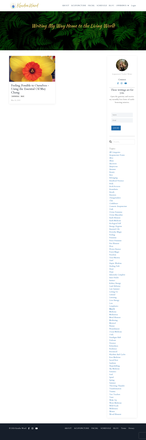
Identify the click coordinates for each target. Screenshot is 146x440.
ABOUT (65, 5)
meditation (113, 318)
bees (111, 175)
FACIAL (91, 5)
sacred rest (113, 365)
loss (111, 307)
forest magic (114, 254)
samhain (112, 368)
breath (111, 193)
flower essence (115, 251)
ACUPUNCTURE (78, 5)
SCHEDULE (102, 5)
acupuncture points (117, 155)
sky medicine (114, 374)
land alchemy (115, 289)
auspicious (113, 166)
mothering (113, 324)
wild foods (114, 412)
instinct (112, 283)
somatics (112, 377)
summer (112, 388)
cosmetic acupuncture (118, 207)
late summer (114, 292)
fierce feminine (115, 242)
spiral (111, 383)
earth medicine (15, 97)
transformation (115, 394)
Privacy (131, 435)
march (22, 97)
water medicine (115, 409)
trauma (112, 397)
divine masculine (116, 216)
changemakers (115, 199)
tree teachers (114, 400)
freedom (112, 257)
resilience (113, 353)
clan (111, 202)
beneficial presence (116, 181)
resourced (113, 356)
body (111, 184)
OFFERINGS (122, 5)
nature (112, 330)
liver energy (114, 304)
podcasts (112, 345)
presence (112, 348)
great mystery (114, 260)
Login (133, 5)
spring (112, 386)
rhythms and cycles (117, 359)
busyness (112, 196)
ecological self (115, 225)
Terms (123, 435)
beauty (112, 172)
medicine (112, 315)
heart (111, 272)
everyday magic (115, 234)
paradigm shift (115, 342)
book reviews (114, 187)
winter (112, 418)
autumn (112, 169)
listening (113, 301)
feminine (112, 240)
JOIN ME (116, 128)
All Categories (114, 152)
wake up (113, 406)
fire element (114, 245)
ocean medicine (115, 336)
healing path (114, 269)
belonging (113, 178)
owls (111, 339)
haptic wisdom (115, 266)
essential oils (114, 231)
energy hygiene (115, 228)
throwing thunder (117, 391)
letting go (113, 295)
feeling (112, 237)
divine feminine (115, 213)
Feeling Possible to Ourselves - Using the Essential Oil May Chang (31, 89)
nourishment (114, 333)
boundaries (113, 190)
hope (111, 275)
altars (111, 161)
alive (111, 158)
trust (111, 403)
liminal (112, 298)
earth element (114, 219)
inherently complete (117, 278)
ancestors (113, 164)
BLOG (111, 5)
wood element (115, 421)
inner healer (114, 280)
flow (111, 248)
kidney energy (115, 286)
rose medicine (115, 362)
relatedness (113, 351)
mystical (112, 327)
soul (111, 380)
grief (111, 263)
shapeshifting (114, 371)
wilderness (113, 415)
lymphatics (113, 310)
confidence (113, 205)
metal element (115, 321)
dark (111, 210)
